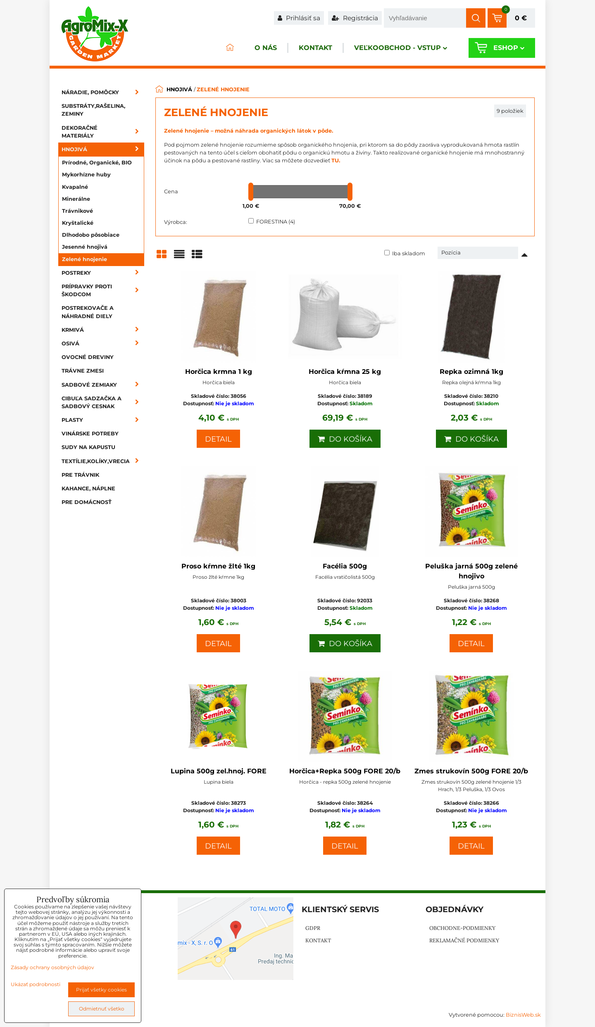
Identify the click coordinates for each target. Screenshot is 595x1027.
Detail (218, 439)
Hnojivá (103, 149)
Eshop (508, 48)
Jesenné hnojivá (84, 247)
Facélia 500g (345, 566)
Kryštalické (77, 223)
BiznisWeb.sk (523, 1015)
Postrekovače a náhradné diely (88, 312)
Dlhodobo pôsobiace (90, 235)
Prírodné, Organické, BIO (97, 162)
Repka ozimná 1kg (471, 372)
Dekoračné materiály (103, 132)
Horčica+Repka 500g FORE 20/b (344, 771)
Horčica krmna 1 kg (218, 372)
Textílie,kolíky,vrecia (103, 461)
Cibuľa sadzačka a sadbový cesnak (103, 402)
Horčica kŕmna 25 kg (345, 372)
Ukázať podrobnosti (35, 984)
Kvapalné (75, 187)
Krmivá (103, 330)
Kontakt (313, 48)
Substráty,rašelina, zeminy (93, 110)
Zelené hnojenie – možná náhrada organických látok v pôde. (248, 131)
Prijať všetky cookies (101, 990)
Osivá (103, 343)
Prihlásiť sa (299, 18)
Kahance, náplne (88, 488)
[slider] (250, 192)
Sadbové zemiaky (103, 385)
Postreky (103, 273)
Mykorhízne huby (86, 174)
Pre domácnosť (87, 502)
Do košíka (345, 439)
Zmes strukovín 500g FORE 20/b (471, 771)
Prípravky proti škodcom (103, 290)
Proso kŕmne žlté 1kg (218, 566)
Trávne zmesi (83, 371)
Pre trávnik (80, 475)
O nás (262, 48)
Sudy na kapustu (88, 447)
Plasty (103, 420)
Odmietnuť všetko (101, 1009)
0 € (521, 18)
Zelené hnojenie (84, 259)
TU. (335, 160)
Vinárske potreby (90, 433)
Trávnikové (77, 211)
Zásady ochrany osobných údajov (52, 967)
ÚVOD (225, 48)
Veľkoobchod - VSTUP (399, 48)
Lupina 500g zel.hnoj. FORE (219, 771)
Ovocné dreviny (88, 357)
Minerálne (76, 199)
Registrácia (355, 18)
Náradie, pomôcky (103, 92)
